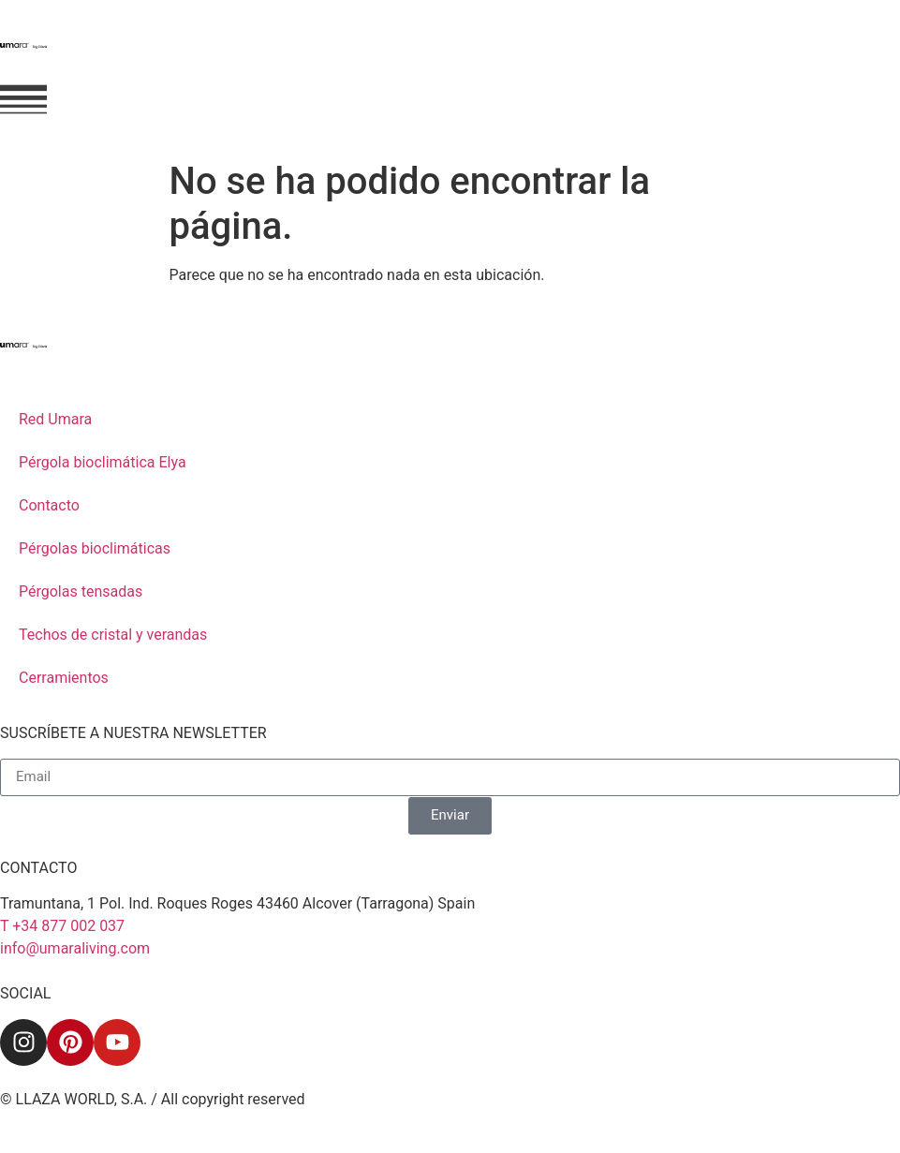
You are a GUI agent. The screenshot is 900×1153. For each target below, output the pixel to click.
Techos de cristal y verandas (113, 634)
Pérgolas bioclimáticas (94, 548)
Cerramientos (64, 678)
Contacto (49, 505)
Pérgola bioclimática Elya (102, 462)
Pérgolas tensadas (80, 591)
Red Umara (55, 419)
